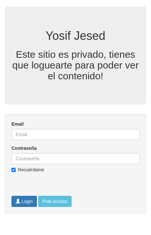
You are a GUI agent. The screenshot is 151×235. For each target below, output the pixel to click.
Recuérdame (27, 169)
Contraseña (24, 148)
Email (17, 124)
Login (24, 201)
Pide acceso (54, 201)
